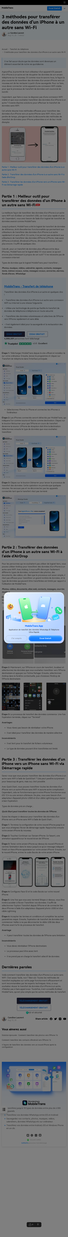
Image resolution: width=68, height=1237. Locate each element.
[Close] (7, 595)
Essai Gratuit (45, 638)
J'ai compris (16, 638)
